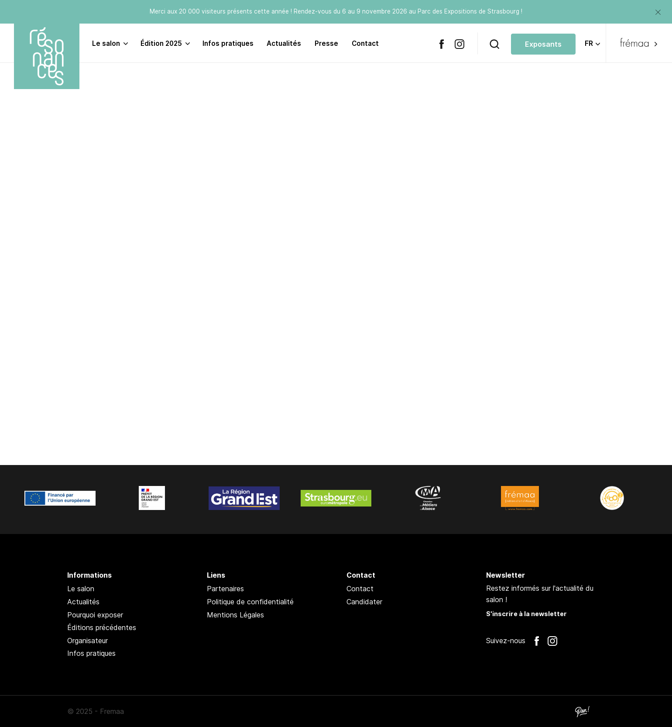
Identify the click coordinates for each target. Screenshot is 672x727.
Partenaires (225, 588)
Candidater (364, 601)
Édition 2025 (161, 43)
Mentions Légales (235, 614)
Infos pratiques (228, 43)
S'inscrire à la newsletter (526, 613)
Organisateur (87, 640)
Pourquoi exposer (95, 614)
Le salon (106, 43)
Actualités (284, 43)
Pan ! (582, 711)
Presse (326, 43)
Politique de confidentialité (250, 601)
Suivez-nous (505, 640)
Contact (365, 43)
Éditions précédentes (101, 627)
